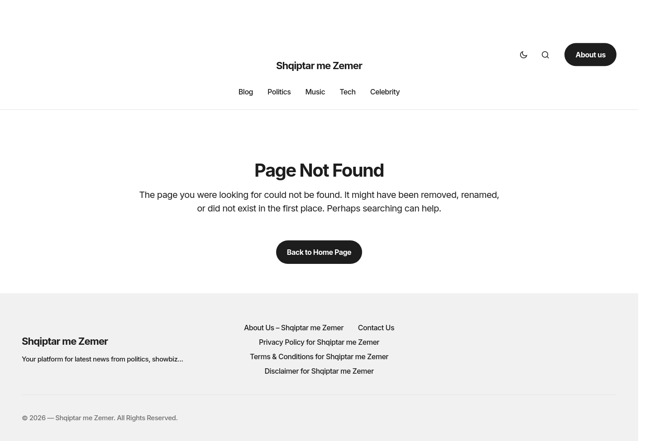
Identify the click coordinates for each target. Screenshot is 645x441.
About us (590, 54)
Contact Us (376, 327)
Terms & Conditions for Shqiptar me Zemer (319, 356)
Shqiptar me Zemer (319, 65)
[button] (524, 55)
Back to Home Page (319, 252)
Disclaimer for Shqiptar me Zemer (318, 370)
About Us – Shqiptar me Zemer (294, 327)
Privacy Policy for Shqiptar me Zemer (319, 342)
